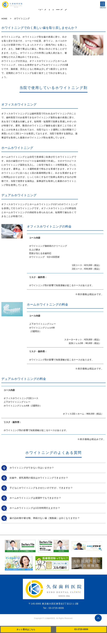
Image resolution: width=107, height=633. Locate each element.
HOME (4, 18)
